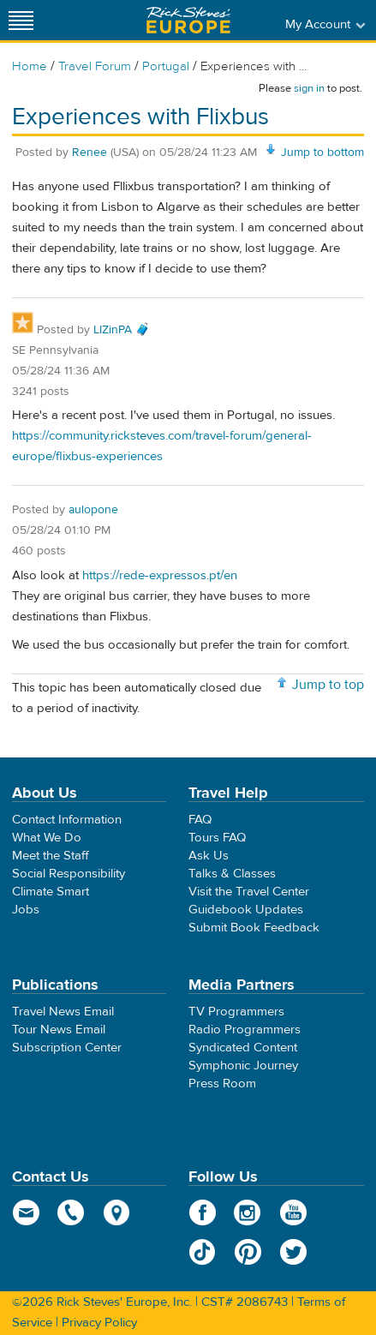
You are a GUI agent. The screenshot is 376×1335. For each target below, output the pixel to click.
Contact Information (67, 819)
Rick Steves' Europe (188, 20)
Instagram (248, 1212)
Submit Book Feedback (253, 927)
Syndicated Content (242, 1047)
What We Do (46, 837)
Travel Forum (94, 66)
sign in (309, 88)
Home (29, 66)
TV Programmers (236, 1011)
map (117, 1212)
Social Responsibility (68, 873)
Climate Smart (50, 891)
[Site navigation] (21, 20)
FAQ (200, 819)
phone (71, 1212)
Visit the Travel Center (248, 891)
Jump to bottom (322, 152)
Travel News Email (63, 1011)
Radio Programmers (244, 1029)
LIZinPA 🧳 (121, 330)
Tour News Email (58, 1029)
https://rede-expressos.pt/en (159, 575)
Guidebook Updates (245, 909)
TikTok (202, 1252)
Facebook (202, 1212)
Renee (91, 152)
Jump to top (328, 684)
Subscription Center (67, 1047)
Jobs (25, 909)
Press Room (222, 1083)
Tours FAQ (217, 837)
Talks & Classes (232, 873)
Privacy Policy (99, 1322)
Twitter (293, 1252)
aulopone (93, 510)
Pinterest (248, 1252)
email (26, 1212)
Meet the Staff (50, 855)
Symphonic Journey (243, 1065)
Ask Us (208, 855)
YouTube (293, 1212)
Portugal (165, 66)
